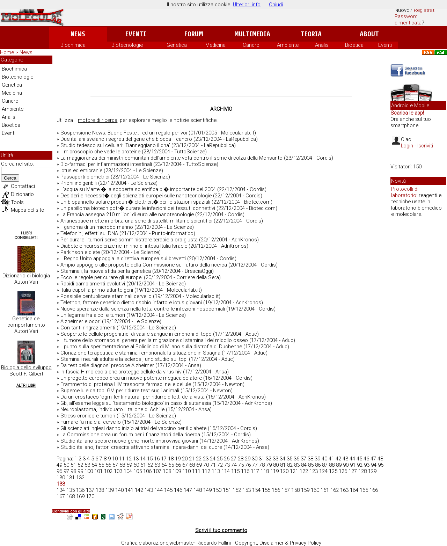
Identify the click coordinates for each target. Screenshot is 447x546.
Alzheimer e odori (80, 321)
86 (318, 465)
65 (171, 465)
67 (185, 465)
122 (304, 471)
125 (333, 471)
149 (207, 490)
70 (206, 465)
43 (345, 459)
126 (343, 471)
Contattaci (23, 186)
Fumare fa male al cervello (90, 422)
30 (254, 459)
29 (247, 459)
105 (137, 471)
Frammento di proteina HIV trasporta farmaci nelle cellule (125, 384)
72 (220, 465)
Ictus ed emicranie (81, 170)
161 (325, 490)
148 (197, 490)
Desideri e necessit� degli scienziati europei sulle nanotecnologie (136, 195)
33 (275, 459)
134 (61, 490)
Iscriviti (425, 146)
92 (359, 465)
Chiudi (276, 4)
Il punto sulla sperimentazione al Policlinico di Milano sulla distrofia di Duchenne (151, 346)
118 (265, 471)
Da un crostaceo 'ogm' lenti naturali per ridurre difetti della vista (132, 397)
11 (122, 459)
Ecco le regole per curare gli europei (101, 277)
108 (167, 471)
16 (157, 459)
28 (240, 459)
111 (196, 471)
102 (108, 471)
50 (66, 465)
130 (61, 477)
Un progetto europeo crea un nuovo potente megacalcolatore (131, 378)
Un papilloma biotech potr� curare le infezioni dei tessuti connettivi (137, 208)
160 (315, 490)
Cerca (10, 178)
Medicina (215, 45)
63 (157, 465)
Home (7, 52)
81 (283, 465)
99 (80, 471)
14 (143, 459)
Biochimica (73, 45)
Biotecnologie (127, 45)
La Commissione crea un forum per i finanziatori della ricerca (130, 434)
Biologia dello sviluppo (26, 367)
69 (199, 465)
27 (233, 459)
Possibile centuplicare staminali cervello (106, 296)
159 (305, 490)
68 (192, 465)
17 (164, 459)
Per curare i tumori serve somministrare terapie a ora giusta (129, 239)
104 (128, 471)
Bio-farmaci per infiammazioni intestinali (106, 164)
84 (304, 465)
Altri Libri (26, 385)
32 (268, 459)
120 (284, 471)
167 (61, 496)
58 (122, 465)
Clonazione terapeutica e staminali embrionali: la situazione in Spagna (140, 353)
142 (139, 490)
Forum (193, 34)
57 (115, 465)
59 (129, 465)
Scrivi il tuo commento (221, 530)
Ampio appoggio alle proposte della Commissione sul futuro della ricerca (143, 265)
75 (241, 465)
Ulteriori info (247, 4)
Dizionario (22, 194)
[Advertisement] (221, 74)
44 (352, 459)
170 (90, 496)
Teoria (311, 34)
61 (143, 465)
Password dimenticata (408, 19)
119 (274, 471)
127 (353, 471)
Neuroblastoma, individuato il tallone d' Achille (112, 409)
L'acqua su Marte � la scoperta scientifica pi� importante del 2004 (138, 189)
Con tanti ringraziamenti (87, 328)
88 (332, 465)
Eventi (135, 34)
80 (276, 465)
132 (80, 477)
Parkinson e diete (80, 252)
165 (364, 490)
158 (295, 490)
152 (237, 490)
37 (303, 459)
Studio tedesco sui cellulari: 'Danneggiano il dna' (115, 145)
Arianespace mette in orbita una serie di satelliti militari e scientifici (136, 221)
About (369, 34)
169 (80, 496)
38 (310, 459)
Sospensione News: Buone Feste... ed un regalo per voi (123, 133)
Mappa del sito (27, 210)
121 (294, 471)
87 (325, 465)
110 (186, 471)
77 (255, 465)
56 (108, 465)
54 (94, 465)
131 (70, 477)
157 (285, 490)
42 (338, 459)
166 (373, 490)
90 (346, 465)
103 (118, 471)
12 (129, 459)
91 (353, 465)
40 (324, 459)
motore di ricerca (97, 120)
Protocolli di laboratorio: (404, 192)
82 (290, 465)
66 (178, 465)
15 (150, 459)
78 (262, 465)
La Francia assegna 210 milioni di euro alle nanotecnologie (127, 214)
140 (119, 490)
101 (98, 471)
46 (366, 459)
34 (282, 459)
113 (216, 471)
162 (334, 490)
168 (70, 496)
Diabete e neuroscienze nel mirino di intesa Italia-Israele (123, 246)
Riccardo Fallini (214, 543)
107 (157, 471)
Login (407, 146)
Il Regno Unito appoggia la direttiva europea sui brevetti (123, 258)
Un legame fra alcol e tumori (92, 315)
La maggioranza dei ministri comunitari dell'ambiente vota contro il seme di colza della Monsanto (171, 158)
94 (373, 465)
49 (59, 465)
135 (70, 490)
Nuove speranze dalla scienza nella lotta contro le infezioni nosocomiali (142, 309)
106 (147, 471)
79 (269, 465)
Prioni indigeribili (78, 183)
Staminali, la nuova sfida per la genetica (105, 271)
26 (226, 459)
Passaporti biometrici (84, 177)
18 (171, 459)
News (78, 34)
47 (373, 459)
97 (66, 471)
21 (192, 459)
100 (89, 471)
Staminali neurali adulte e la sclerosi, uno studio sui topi (124, 359)
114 (225, 471)
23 (205, 459)
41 (331, 459)
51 (73, 465)
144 (158, 490)
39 (317, 459)
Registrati (424, 10)
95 (380, 465)
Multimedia (252, 34)
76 (248, 465)
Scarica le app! (407, 113)
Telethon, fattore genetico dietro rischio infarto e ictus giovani (131, 302)
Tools (17, 202)
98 (73, 471)
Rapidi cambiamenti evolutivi (92, 284)
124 (323, 471)
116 (245, 471)
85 (311, 465)
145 (168, 490)
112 (206, 471)
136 (80, 490)
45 (359, 459)
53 (87, 465)
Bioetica (354, 45)
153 (246, 490)
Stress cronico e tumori (87, 416)
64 (164, 465)
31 (261, 459)
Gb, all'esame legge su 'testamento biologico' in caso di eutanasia (135, 403)
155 (266, 490)
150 (217, 490)
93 (366, 465)
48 (380, 459)
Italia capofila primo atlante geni (96, 290)
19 (178, 459)
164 (354, 490)
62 (150, 465)
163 (344, 490)
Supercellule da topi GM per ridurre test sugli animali (119, 390)
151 (227, 490)
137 (90, 490)
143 (149, 490)
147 (188, 490)
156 (276, 490)
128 (362, 471)
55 (101, 465)
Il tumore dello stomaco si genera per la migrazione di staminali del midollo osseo (154, 340)
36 (296, 459)
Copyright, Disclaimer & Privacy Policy (278, 543)
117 (255, 471)
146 (178, 490)
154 (256, 490)
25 (219, 459)
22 (198, 459)
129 (372, 471)
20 (185, 459)
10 (115, 459)
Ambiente (288, 45)
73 (227, 465)
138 (100, 490)
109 (177, 471)
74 (234, 465)
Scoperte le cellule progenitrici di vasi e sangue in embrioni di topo (136, 334)
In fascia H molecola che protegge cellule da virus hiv (121, 372)
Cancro (251, 45)
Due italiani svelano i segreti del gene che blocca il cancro (126, 139)
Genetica (177, 45)
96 (59, 471)
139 (109, 490)
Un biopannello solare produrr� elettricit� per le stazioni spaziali (135, 202)
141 (129, 490)
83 (297, 465)
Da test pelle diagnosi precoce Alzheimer (107, 365)
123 (313, 471)
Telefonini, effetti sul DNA (89, 233)
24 (212, 459)
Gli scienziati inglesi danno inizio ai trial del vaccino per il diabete (133, 428)
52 (80, 465)
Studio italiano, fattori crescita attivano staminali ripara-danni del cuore (141, 447)
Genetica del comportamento (26, 321)
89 (339, 465)
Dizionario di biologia (26, 275)
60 (136, 465)
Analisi (322, 45)
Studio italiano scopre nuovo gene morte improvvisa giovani (129, 441)
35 (289, 459)
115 (235, 471)
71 (213, 465)
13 (136, 459)
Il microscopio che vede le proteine (100, 151)
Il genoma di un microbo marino (96, 227)
